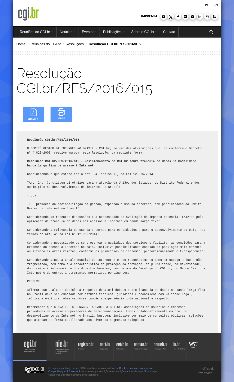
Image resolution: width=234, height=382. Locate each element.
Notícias (67, 32)
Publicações (114, 32)
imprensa (149, 16)
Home (21, 44)
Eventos (89, 32)
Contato (169, 32)
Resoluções (75, 44)
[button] (163, 16)
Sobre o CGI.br (143, 32)
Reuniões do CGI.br (36, 32)
